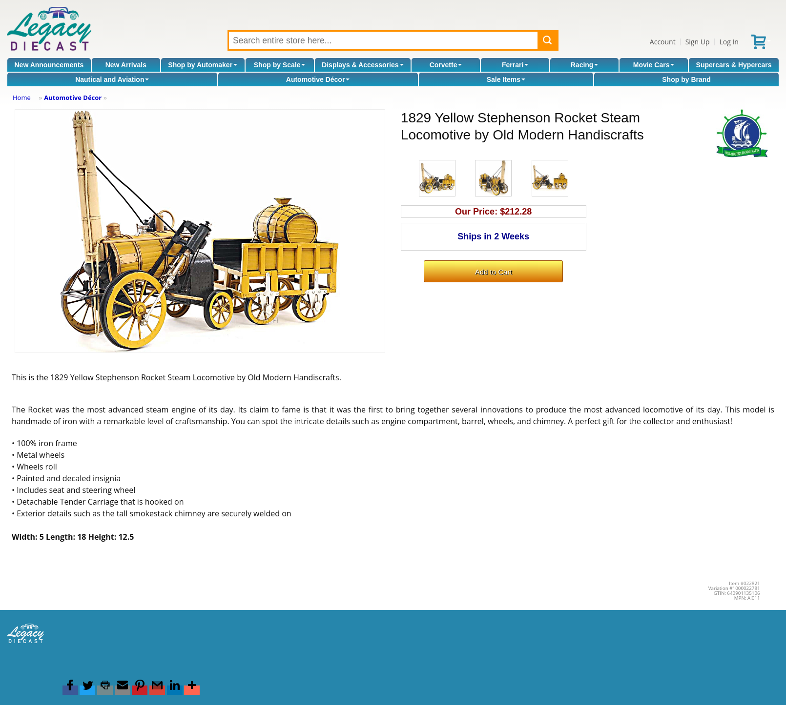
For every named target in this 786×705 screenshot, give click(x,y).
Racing (585, 65)
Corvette (446, 65)
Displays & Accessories (362, 65)
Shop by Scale (280, 65)
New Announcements (49, 65)
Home (22, 97)
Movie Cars (654, 65)
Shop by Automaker (202, 65)
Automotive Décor (318, 79)
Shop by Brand (686, 79)
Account (663, 41)
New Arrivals (125, 65)
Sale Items (506, 79)
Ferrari (515, 65)
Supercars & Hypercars (734, 65)
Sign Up (697, 41)
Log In (728, 41)
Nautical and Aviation (112, 79)
